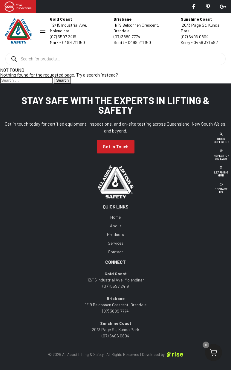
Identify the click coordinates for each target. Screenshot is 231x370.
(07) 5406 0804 (195, 36)
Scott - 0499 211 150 (132, 42)
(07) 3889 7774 (127, 36)
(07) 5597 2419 (63, 36)
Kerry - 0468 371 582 (199, 42)
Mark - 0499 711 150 (67, 42)
